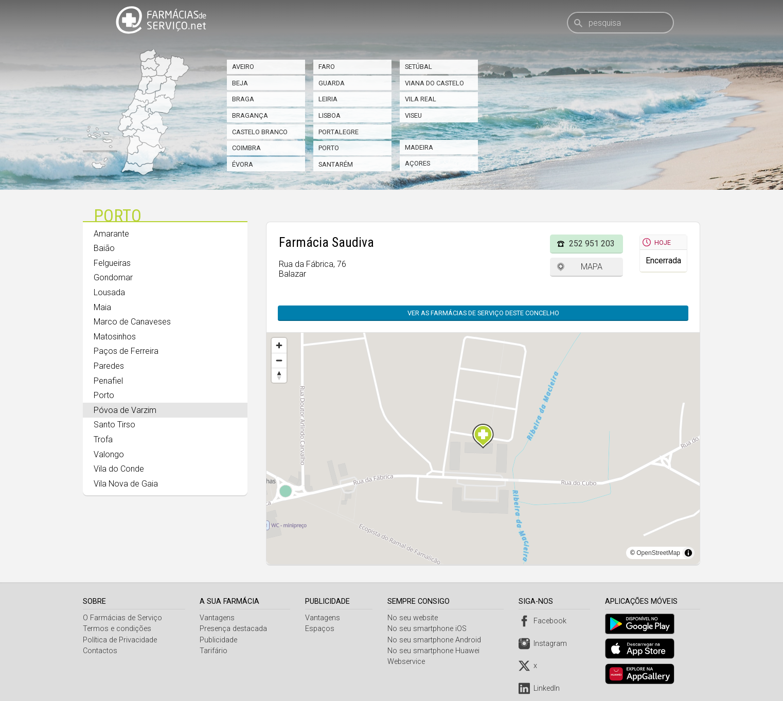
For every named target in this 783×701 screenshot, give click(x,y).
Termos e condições (117, 628)
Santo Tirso (114, 424)
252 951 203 (592, 243)
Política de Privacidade (120, 640)
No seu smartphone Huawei (435, 650)
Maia (102, 307)
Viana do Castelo (434, 83)
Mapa (591, 267)
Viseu (413, 115)
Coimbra (246, 148)
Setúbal (418, 66)
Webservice (408, 661)
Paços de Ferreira (126, 351)
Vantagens (218, 618)
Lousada (109, 292)
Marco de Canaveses (132, 322)
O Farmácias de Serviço (122, 618)
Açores (417, 163)
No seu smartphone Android (436, 640)
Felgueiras (112, 263)
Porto (328, 148)
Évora (242, 164)
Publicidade (219, 640)
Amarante (111, 234)
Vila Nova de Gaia (126, 484)
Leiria (327, 99)
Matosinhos (115, 336)
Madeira (419, 147)
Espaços (320, 628)
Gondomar (113, 277)
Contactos (100, 650)
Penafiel (108, 381)
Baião (104, 248)
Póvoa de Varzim (125, 410)
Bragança (250, 115)
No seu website (414, 618)
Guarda (331, 83)
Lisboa (329, 115)
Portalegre (338, 132)
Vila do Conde (119, 469)
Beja (240, 83)
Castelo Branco (260, 132)
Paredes (109, 366)
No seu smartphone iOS (429, 628)
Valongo (109, 454)
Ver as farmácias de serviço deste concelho (483, 313)
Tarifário (214, 650)
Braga (243, 99)
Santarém (335, 164)
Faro (326, 66)
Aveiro (243, 66)
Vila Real (420, 99)
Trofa (103, 439)
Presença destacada (234, 628)
